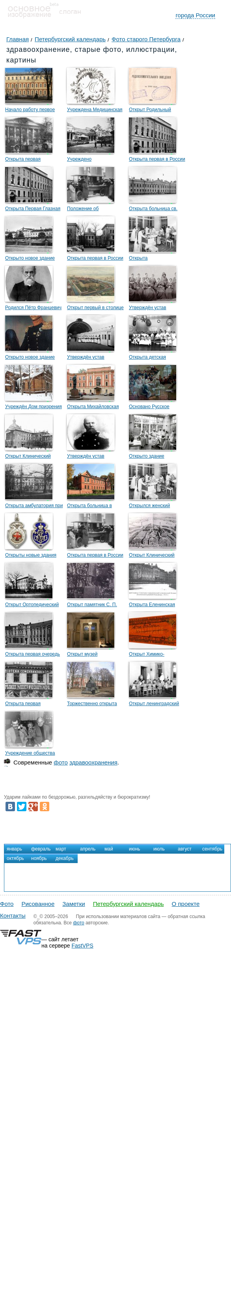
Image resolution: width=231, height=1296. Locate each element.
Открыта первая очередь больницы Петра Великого (34, 655)
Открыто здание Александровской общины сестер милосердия (157, 457)
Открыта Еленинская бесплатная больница (153, 606)
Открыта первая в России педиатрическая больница (96, 259)
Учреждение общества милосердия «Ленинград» (33, 754)
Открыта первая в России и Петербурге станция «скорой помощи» (95, 556)
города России (195, 15)
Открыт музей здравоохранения (86, 655)
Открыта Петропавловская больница (148, 259)
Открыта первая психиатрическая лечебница (24, 160)
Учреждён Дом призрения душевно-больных (33, 408)
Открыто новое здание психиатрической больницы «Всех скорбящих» (30, 259)
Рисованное (37, 903)
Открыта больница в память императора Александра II (89, 507)
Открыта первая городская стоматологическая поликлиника (26, 705)
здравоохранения (93, 762)
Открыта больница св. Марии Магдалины (153, 210)
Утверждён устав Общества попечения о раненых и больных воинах (92, 358)
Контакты (13, 915)
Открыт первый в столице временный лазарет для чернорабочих (95, 309)
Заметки (73, 903)
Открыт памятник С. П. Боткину (92, 606)
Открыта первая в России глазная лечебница (157, 160)
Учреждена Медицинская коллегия (95, 111)
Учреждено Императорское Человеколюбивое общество (87, 160)
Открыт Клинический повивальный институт (154, 556)
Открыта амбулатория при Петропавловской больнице (34, 507)
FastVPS (82, 945)
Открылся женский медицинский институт (153, 507)
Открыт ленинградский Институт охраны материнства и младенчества (154, 705)
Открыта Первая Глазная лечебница (32, 210)
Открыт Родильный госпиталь (150, 111)
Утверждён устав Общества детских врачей (95, 457)
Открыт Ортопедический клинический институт (32, 606)
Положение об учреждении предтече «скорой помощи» (91, 210)
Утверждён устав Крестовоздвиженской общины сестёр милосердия (153, 309)
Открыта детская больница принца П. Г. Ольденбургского (153, 358)
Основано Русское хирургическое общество (156, 408)
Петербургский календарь (128, 903)
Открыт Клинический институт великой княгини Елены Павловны (33, 457)
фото (60, 762)
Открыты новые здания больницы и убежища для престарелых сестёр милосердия (33, 556)
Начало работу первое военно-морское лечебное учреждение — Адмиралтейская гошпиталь (34, 111)
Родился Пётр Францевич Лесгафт (33, 309)
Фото (6, 903)
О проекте (186, 903)
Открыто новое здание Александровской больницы (30, 358)
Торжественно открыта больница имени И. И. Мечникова (92, 705)
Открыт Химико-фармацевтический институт (150, 655)
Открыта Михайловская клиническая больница (93, 408)
